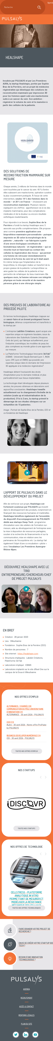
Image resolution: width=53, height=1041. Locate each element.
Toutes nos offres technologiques (26, 908)
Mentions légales (26, 1015)
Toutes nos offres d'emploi (26, 751)
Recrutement (26, 998)
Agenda (26, 989)
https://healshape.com (28, 654)
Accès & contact (26, 1006)
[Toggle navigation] (48, 19)
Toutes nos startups (26, 828)
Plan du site (26, 1024)
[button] (40, 777)
